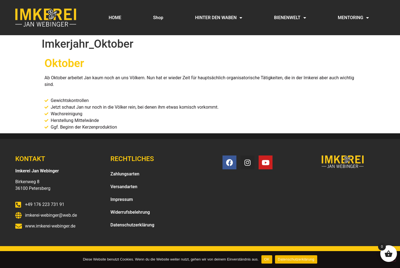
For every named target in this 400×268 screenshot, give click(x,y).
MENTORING (353, 18)
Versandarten (124, 186)
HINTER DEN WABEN (218, 18)
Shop (158, 17)
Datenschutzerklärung (132, 225)
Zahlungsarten (125, 174)
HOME (115, 17)
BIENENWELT (290, 18)
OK (266, 259)
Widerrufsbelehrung (130, 212)
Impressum (122, 199)
